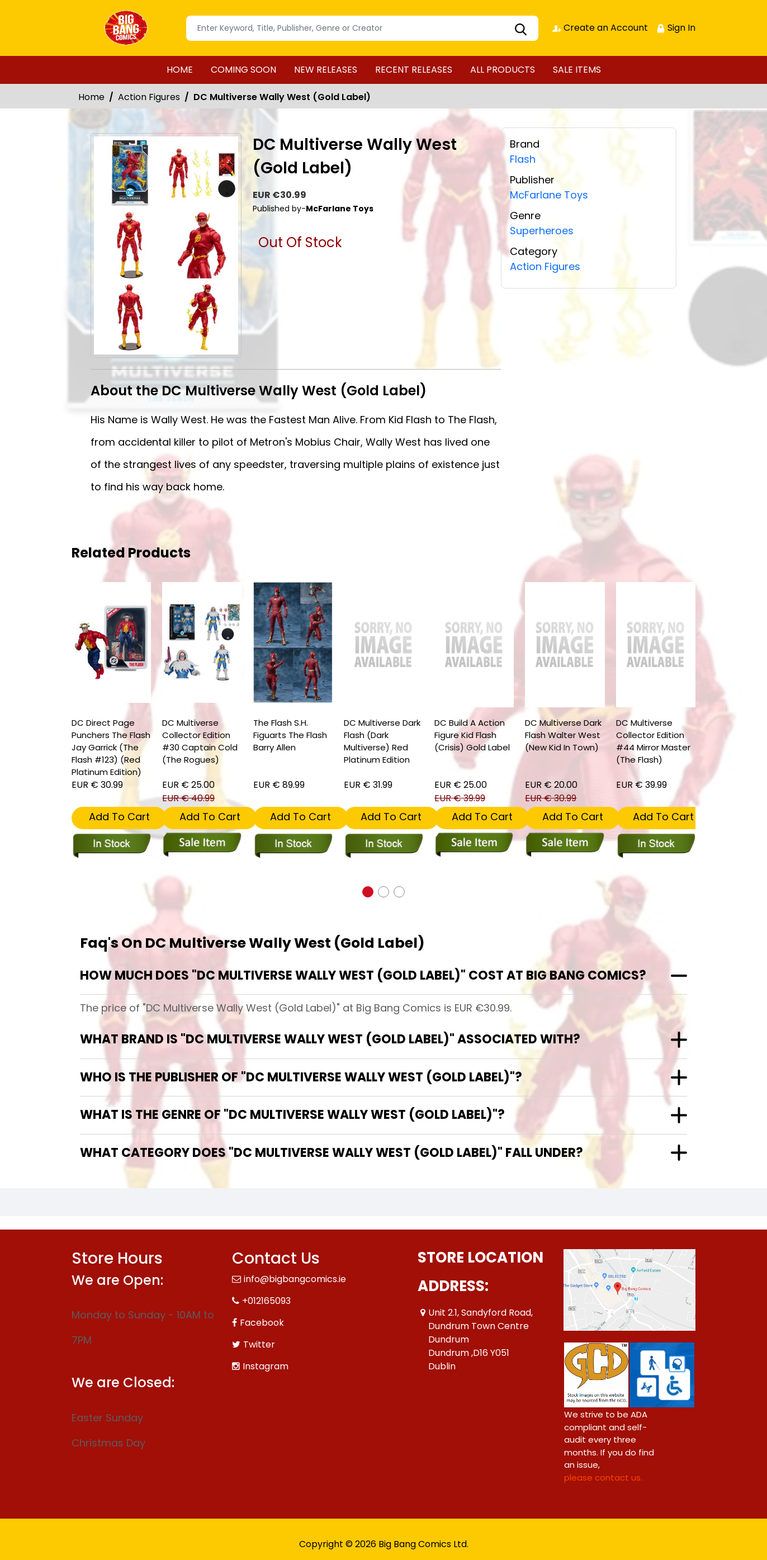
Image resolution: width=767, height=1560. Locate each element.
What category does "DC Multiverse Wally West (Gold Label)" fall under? (331, 1152)
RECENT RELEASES (413, 69)
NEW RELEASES (325, 69)
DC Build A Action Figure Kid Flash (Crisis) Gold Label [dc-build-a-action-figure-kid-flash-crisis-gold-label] (472, 735)
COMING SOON (243, 69)
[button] (367, 891)
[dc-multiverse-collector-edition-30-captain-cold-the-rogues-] (202, 642)
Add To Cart (119, 817)
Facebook (262, 1322)
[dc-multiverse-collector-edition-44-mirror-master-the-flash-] (655, 644)
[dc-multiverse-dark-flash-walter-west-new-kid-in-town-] (564, 644)
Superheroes (542, 231)
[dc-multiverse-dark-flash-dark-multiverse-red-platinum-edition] (383, 644)
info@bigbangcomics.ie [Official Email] (295, 1279)
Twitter (259, 1344)
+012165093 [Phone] (266, 1300)
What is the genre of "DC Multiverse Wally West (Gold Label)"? (292, 1114)
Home (91, 97)
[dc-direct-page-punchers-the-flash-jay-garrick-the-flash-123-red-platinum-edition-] (111, 642)
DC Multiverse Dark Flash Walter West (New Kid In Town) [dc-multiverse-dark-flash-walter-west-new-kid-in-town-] (563, 735)
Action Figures (149, 97)
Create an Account (600, 27)
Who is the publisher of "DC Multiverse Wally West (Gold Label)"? (301, 1077)
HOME (180, 69)
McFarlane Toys (549, 195)
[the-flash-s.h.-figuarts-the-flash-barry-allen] (293, 642)
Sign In (675, 27)
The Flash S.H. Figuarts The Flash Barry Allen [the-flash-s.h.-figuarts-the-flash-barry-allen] (290, 735)
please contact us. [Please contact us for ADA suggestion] (603, 1477)
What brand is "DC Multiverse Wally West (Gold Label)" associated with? (330, 1039)
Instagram (265, 1366)
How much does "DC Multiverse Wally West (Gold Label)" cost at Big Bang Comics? (363, 975)
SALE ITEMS (577, 69)
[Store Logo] (127, 28)
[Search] (362, 28)
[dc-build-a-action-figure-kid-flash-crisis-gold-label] (474, 644)
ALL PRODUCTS (502, 69)
